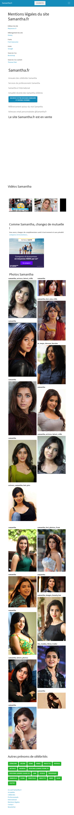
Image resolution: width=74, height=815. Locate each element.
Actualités (11, 792)
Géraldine (13, 763)
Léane (31, 763)
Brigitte (42, 778)
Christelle (32, 778)
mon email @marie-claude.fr (20, 773)
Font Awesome (13, 42)
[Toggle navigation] (69, 3)
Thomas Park (12, 62)
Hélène (22, 763)
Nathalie (13, 768)
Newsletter (12, 807)
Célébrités (40, 3)
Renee (38, 763)
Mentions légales (14, 802)
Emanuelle (13, 778)
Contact (10, 804)
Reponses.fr (12, 28)
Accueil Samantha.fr (15, 790)
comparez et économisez (18, 235)
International (12, 800)
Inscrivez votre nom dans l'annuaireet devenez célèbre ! (23, 99)
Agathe (12, 783)
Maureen (22, 768)
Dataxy (10, 35)
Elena (23, 778)
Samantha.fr (7, 3)
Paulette (47, 763)
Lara (34, 773)
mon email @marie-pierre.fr (38, 768)
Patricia (57, 763)
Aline (58, 778)
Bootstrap (11, 55)
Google (10, 49)
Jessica (42, 773)
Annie (51, 778)
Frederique (52, 773)
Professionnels (13, 797)
